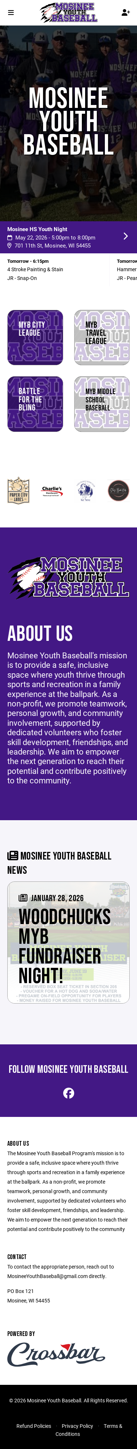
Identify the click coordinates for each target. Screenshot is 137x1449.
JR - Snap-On (22, 277)
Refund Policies (33, 1425)
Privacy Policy (77, 1425)
